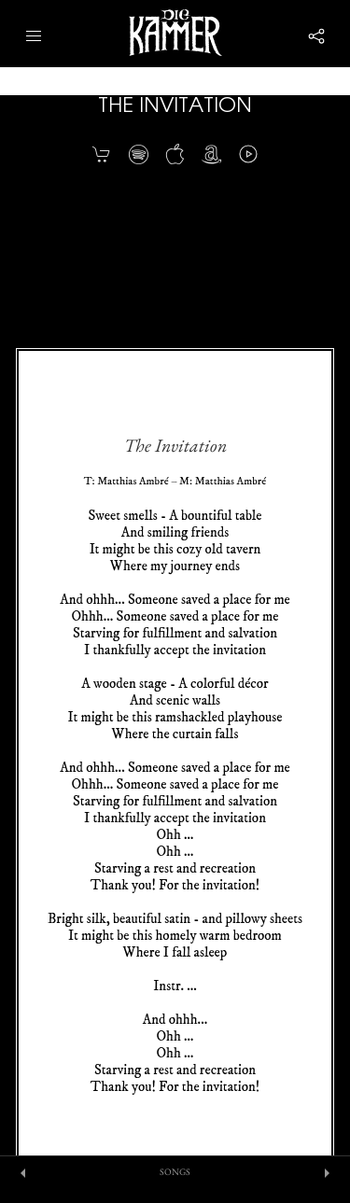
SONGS (175, 1172)
